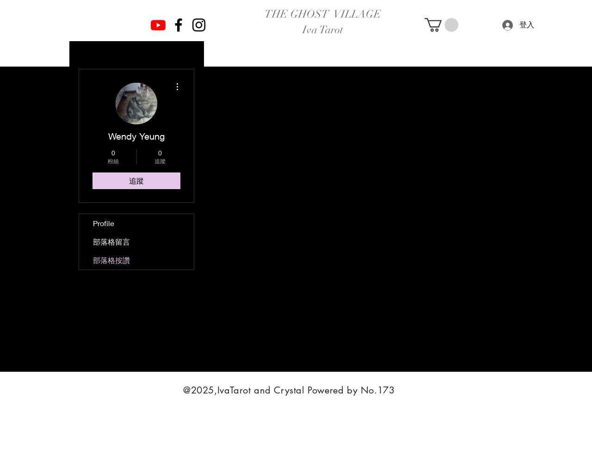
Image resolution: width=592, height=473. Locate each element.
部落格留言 (111, 241)
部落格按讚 (111, 260)
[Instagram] (199, 25)
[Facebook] (178, 25)
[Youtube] (158, 25)
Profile (103, 223)
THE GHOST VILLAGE (323, 14)
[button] (441, 25)
